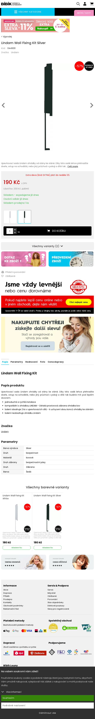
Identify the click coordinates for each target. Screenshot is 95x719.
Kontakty (7, 601)
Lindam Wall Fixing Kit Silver (47, 494)
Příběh (6, 594)
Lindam (15, 52)
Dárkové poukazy (56, 604)
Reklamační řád (11, 607)
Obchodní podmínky (13, 604)
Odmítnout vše (47, 712)
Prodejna (7, 597)
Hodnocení (31, 360)
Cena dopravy (56, 360)
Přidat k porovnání (13, 270)
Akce (5, 588)
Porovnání (52, 597)
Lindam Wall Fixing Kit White (13, 496)
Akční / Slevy (84, 12)
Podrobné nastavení (14, 705)
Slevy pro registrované (58, 607)
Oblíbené (52, 594)
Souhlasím (8, 697)
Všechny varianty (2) (47, 245)
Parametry (17, 360)
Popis (5, 360)
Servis (50, 588)
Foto (42, 360)
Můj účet (51, 591)
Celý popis (72, 166)
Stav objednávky (55, 601)
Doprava (7, 591)
